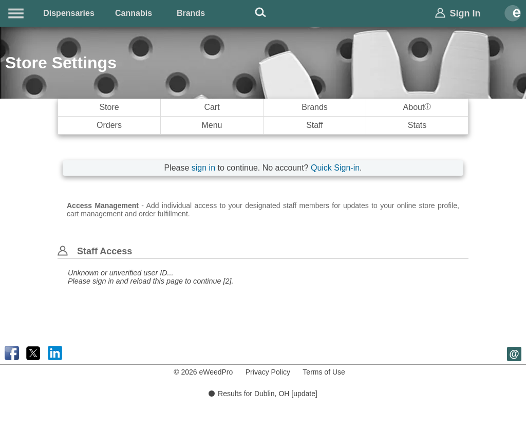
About (417, 107)
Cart (211, 107)
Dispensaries (69, 13)
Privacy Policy (268, 372)
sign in (203, 167)
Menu (211, 125)
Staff (314, 125)
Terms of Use (324, 372)
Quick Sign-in (335, 167)
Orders (109, 125)
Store (109, 107)
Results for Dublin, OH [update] (263, 393)
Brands (191, 13)
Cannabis (133, 13)
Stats (417, 125)
